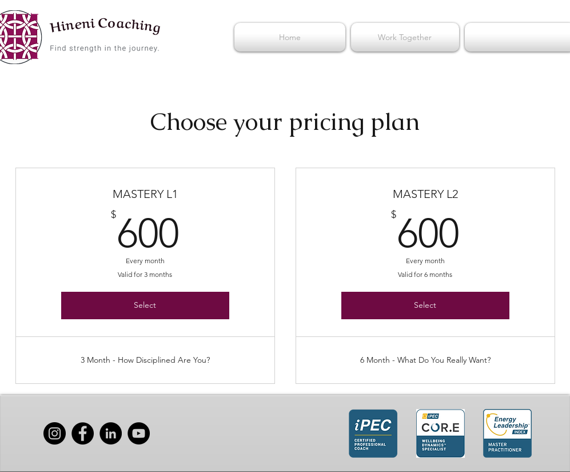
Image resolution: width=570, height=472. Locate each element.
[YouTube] (138, 433)
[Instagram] (54, 433)
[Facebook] (82, 433)
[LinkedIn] (110, 433)
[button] (405, 37)
